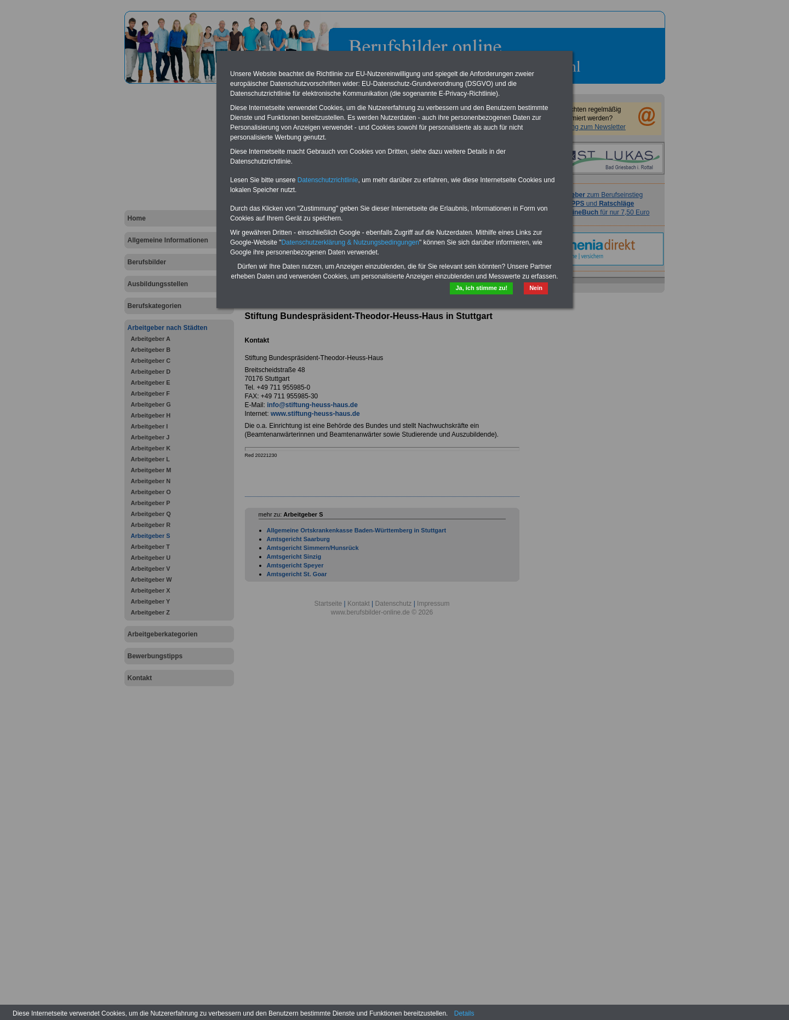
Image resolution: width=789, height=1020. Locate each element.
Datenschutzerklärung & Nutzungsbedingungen (350, 242)
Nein (535, 288)
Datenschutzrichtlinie (328, 180)
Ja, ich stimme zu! (481, 288)
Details (464, 1013)
